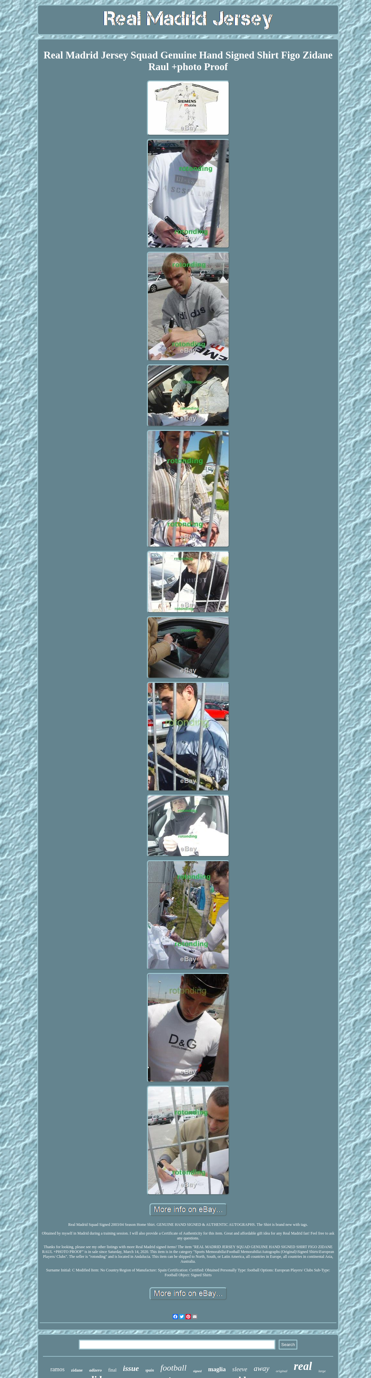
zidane (77, 1370)
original (281, 1371)
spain (149, 1370)
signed (197, 1371)
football (173, 1368)
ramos (57, 1369)
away (262, 1368)
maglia (217, 1369)
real (303, 1366)
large (322, 1371)
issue (131, 1368)
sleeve (239, 1369)
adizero (95, 1370)
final (112, 1370)
